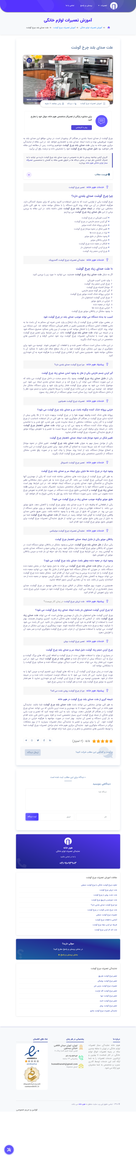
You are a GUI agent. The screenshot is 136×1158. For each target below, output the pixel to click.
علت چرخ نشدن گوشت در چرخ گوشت (102, 909)
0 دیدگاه (71, 103)
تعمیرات (102, 5)
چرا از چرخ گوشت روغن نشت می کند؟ (67, 690)
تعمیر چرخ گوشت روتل (108, 1005)
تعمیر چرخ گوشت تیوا (108, 995)
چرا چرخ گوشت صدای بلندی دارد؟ (69, 364)
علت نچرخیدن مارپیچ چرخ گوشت (104, 900)
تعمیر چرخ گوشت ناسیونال (73, 462)
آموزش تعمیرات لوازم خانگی (91, 27)
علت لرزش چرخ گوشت (74, 601)
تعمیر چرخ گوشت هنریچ (107, 976)
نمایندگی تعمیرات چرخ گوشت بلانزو (103, 1010)
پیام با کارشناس (81, 127)
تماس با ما (70, 5)
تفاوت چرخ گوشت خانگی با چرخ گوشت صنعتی (99, 885)
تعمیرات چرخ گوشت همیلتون (71, 401)
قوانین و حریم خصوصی (26, 1110)
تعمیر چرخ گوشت (77, 187)
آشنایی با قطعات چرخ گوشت (106, 919)
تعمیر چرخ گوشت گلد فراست (106, 990)
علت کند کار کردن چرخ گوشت (105, 929)
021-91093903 (68, 863)
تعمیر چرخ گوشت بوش (74, 641)
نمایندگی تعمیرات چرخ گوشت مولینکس (67, 531)
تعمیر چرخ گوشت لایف (108, 1000)
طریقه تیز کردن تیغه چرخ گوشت (104, 924)
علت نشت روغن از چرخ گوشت (105, 895)
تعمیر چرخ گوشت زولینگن (107, 981)
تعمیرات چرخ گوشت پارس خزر (105, 986)
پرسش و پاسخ (86, 5)
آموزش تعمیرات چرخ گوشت (64, 27)
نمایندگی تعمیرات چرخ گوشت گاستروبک (67, 260)
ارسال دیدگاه (32, 752)
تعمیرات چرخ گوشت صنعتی (106, 914)
